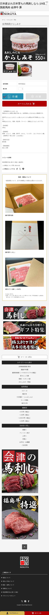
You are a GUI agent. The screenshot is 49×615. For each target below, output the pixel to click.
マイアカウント (13, 613)
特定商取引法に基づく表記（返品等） (13, 162)
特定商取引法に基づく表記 (10, 592)
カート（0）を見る (26, 357)
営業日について (7, 588)
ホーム (3, 19)
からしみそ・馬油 (11, 19)
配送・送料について (8, 585)
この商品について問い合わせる (11, 165)
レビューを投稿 (6, 157)
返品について (6, 577)
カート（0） (38, 613)
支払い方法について (8, 581)
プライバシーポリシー (9, 595)
